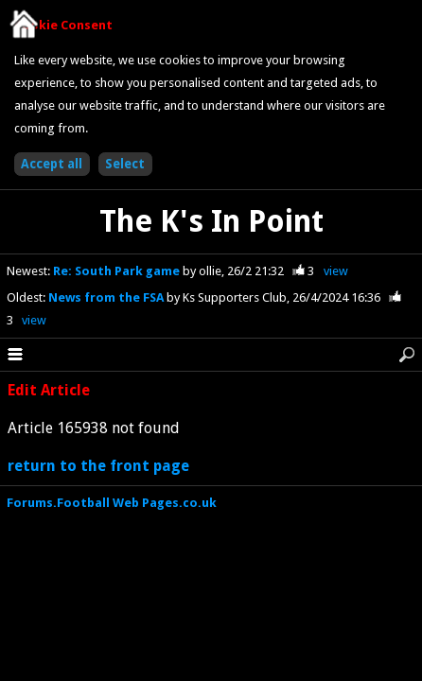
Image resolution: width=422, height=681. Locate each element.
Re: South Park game (118, 271)
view (336, 271)
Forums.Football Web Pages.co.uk (112, 503)
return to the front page (98, 466)
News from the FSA (107, 297)
